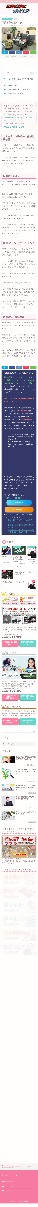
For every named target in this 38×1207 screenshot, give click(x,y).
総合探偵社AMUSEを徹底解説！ (10, 742)
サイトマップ (8, 1186)
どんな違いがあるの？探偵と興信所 (21, 80)
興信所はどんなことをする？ (19, 89)
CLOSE (31, 73)
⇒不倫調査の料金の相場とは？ (13, 879)
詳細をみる (19, 503)
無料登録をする (19, 509)
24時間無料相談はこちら (27, 651)
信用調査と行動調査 (16, 93)
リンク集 (7, 1190)
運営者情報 (8, 1181)
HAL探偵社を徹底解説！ (10, 651)
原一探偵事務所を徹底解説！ (10, 717)
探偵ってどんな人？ (7, 18)
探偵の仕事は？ (14, 85)
